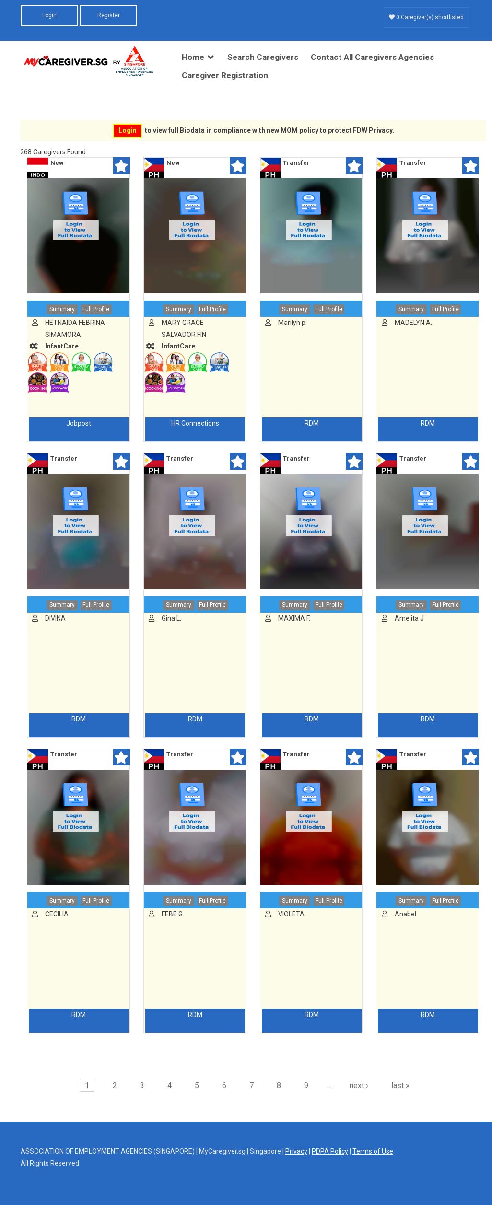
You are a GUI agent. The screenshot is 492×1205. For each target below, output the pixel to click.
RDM (312, 423)
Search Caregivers (262, 57)
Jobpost (78, 423)
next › (359, 1085)
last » (400, 1085)
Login (49, 15)
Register (108, 15)
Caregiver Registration (225, 75)
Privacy (296, 1151)
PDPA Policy (330, 1151)
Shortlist (121, 165)
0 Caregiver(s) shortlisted (426, 17)
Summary (62, 309)
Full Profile (95, 309)
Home (193, 57)
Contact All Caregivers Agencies (372, 57)
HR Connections (195, 423)
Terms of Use (372, 1151)
